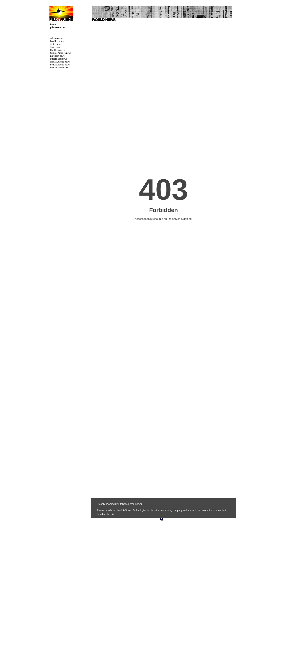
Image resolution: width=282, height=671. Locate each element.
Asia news (53, 47)
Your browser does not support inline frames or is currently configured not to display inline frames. (163, 273)
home (51, 24)
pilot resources (56, 27)
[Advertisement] (62, 131)
